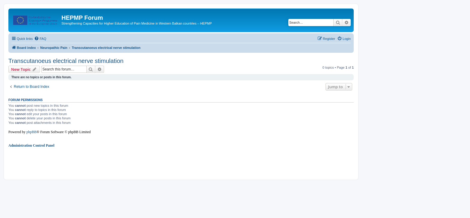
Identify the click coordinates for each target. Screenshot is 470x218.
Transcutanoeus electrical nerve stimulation (65, 61)
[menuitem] (40, 38)
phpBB (31, 132)
